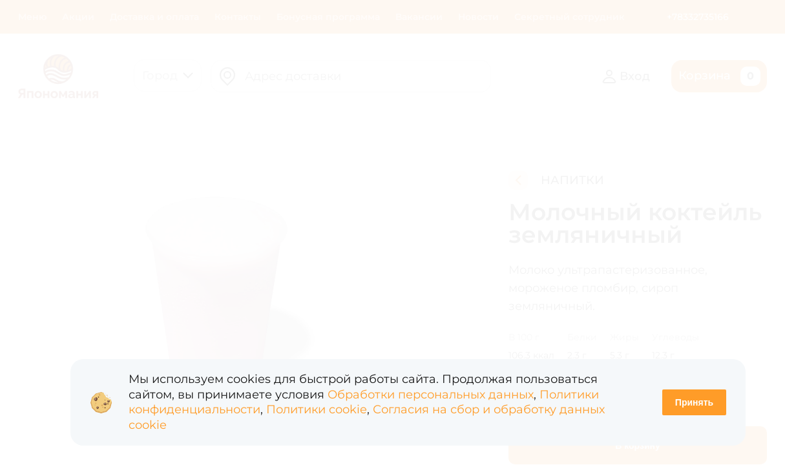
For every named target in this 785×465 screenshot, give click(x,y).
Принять (694, 402)
